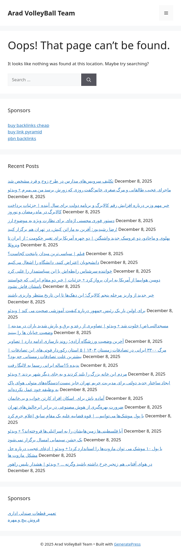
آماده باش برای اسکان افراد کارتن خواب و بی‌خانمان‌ (56, 398)
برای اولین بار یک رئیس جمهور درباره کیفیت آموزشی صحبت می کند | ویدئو (77, 310)
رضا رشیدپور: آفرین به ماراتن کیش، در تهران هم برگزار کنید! (62, 229)
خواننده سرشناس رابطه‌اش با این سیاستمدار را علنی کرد (60, 271)
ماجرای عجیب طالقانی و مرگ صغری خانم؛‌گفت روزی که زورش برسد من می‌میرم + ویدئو (89, 190)
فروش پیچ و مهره (24, 520)
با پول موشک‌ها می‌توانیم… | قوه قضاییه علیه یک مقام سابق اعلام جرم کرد (76, 416)
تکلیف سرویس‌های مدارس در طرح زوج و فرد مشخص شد (61, 181)
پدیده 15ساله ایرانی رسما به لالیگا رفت (43, 365)
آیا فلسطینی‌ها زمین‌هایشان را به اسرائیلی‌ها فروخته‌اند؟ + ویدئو (65, 431)
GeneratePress (127, 544)
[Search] (88, 80)
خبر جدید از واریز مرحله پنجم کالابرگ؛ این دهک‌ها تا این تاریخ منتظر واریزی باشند (81, 295)
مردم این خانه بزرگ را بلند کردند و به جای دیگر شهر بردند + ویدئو (67, 374)
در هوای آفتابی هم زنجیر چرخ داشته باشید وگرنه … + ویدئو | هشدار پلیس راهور (80, 464)
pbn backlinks (22, 138)
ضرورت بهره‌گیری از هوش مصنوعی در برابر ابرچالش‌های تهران (65, 407)
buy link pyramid (25, 132)
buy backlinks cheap (28, 125)
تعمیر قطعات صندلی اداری (32, 513)
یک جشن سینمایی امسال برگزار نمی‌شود (45, 440)
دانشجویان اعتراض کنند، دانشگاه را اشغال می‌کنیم (53, 262)
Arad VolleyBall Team (41, 13)
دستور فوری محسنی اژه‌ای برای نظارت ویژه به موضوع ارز (61, 220)
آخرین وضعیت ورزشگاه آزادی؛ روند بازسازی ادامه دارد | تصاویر (66, 341)
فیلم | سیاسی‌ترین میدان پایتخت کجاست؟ (46, 253)
